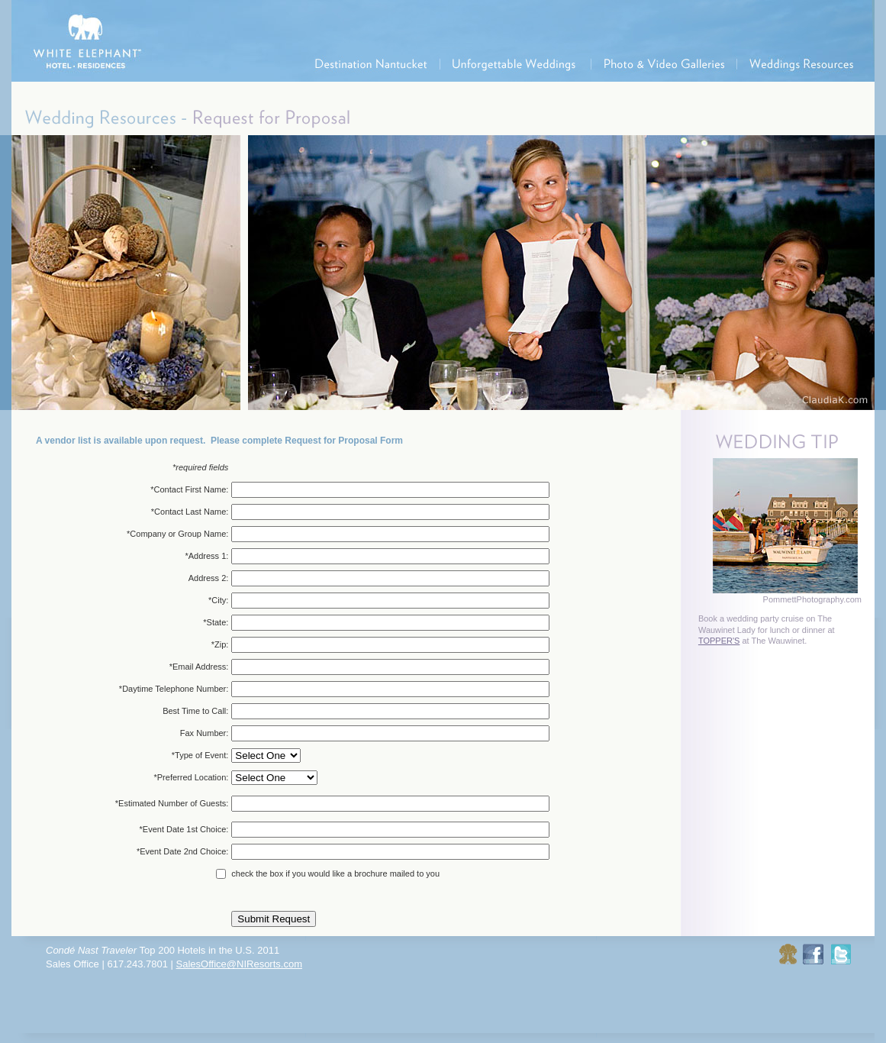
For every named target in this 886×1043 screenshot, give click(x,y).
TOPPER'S (718, 640)
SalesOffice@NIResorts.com (239, 964)
